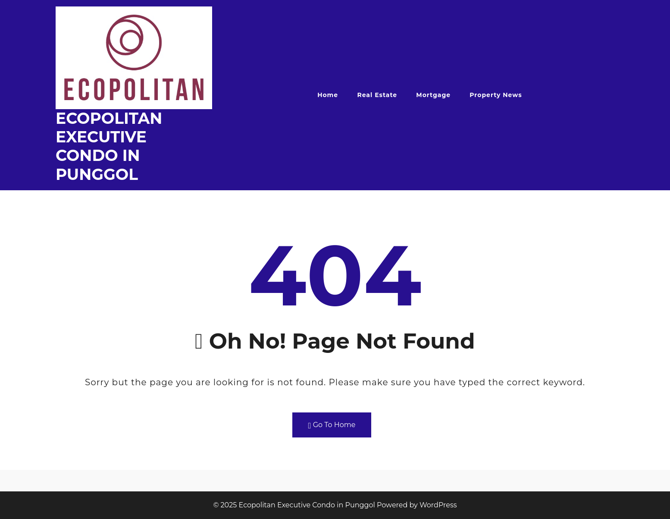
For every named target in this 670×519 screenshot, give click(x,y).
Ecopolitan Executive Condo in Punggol (109, 146)
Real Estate (377, 95)
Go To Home (332, 425)
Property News (496, 95)
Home (327, 95)
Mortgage (433, 95)
